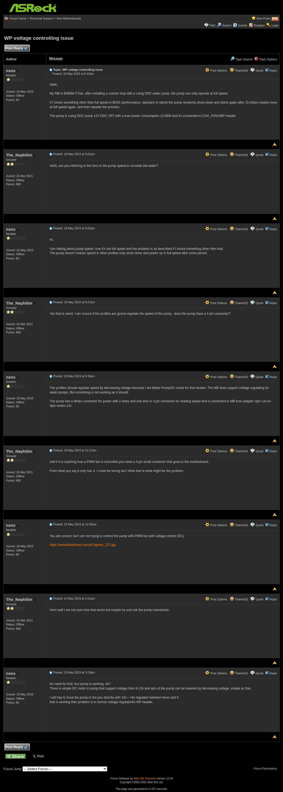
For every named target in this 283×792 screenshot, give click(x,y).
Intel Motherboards (68, 18)
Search (226, 25)
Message (56, 58)
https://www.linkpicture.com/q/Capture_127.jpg (83, 545)
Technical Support (41, 18)
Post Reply (16, 48)
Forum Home (17, 18)
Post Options (216, 70)
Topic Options (265, 59)
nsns (12, 70)
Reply (273, 70)
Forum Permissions (267, 768)
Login (275, 25)
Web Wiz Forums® (144, 778)
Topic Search (241, 59)
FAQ (212, 25)
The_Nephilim (21, 155)
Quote (259, 70)
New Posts (264, 18)
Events (240, 25)
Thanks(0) (239, 70)
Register (259, 25)
